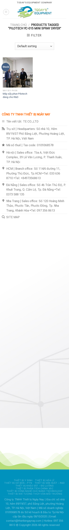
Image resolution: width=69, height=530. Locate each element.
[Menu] (6, 12)
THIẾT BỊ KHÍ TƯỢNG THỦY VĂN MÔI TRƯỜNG (35, 494)
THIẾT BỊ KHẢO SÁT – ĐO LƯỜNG (34, 485)
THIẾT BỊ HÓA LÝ (44, 480)
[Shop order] (34, 46)
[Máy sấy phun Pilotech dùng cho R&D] (18, 72)
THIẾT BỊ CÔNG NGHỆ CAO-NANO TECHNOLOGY (34, 491)
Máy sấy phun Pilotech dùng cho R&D (15, 95)
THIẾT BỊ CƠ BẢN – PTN (18, 483)
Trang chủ (18, 25)
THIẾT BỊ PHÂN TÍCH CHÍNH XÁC (34, 488)
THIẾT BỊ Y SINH (23, 480)
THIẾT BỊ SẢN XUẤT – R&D (50, 483)
